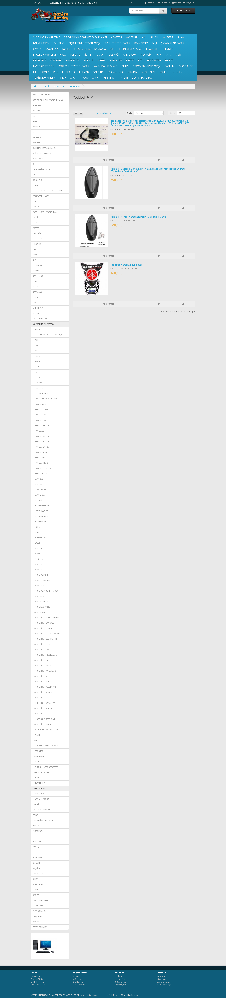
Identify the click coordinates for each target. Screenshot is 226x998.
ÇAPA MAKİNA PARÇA (172, 43)
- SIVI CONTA (38, 756)
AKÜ (144, 37)
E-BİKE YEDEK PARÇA (130, 48)
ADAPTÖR (116, 37)
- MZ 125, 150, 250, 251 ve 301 (46, 729)
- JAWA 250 (38, 479)
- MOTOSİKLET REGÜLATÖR (44, 687)
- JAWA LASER (39, 495)
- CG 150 (37, 377)
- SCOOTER (38, 751)
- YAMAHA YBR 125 (41, 799)
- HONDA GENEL (40, 452)
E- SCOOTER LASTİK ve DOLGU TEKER (94, 48)
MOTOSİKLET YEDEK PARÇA (74, 66)
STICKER (177, 72)
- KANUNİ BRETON (41, 505)
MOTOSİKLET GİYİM (44, 66)
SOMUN (164, 72)
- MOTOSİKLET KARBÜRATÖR (45, 671)
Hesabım (161, 976)
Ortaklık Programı (122, 982)
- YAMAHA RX (39, 793)
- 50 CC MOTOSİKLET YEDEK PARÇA (47, 335)
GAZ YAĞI (114, 54)
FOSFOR (100, 54)
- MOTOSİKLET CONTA (42, 628)
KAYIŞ (168, 54)
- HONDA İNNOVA (41, 457)
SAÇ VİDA (98, 72)
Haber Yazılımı (79, 985)
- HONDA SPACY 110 (42, 468)
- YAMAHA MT (39, 788)
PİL (34, 72)
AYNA (181, 37)
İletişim (76, 976)
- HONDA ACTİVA (40, 409)
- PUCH (36, 735)
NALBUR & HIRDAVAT (105, 66)
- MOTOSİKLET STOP (41, 713)
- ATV (35, 351)
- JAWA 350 (38, 484)
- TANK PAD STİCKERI (42, 772)
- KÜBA (36, 532)
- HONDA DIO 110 (41, 441)
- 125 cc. (37, 329)
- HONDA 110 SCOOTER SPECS (45, 399)
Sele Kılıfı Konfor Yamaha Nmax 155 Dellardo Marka (138, 216)
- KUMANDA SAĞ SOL (42, 537)
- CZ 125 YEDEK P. (40, 393)
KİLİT (178, 54)
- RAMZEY (37, 740)
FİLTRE (87, 54)
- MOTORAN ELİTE (40, 601)
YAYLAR (123, 77)
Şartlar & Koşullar (38, 985)
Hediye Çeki (120, 979)
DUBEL (66, 48)
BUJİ (154, 43)
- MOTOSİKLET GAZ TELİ (43, 660)
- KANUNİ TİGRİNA (41, 516)
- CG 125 (37, 372)
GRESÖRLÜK (129, 54)
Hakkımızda (35, 976)
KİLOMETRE (39, 60)
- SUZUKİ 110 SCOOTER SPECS (45, 767)
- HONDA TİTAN (40, 473)
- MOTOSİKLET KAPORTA (43, 665)
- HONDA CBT (39, 431)
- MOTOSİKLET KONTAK (43, 681)
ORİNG (125, 66)
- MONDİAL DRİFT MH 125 (44, 580)
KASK (158, 54)
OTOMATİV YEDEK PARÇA (147, 66)
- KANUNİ (37, 500)
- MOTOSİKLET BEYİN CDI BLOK (46, 617)
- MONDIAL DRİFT (40, 575)
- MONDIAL (38, 569)
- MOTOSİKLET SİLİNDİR (42, 692)
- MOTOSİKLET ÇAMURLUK (44, 623)
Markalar (118, 976)
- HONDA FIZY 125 (41, 447)
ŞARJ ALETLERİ (115, 72)
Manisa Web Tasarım (111, 995)
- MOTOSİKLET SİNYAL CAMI (44, 703)
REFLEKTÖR (68, 72)
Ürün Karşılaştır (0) (103, 113)
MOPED (169, 60)
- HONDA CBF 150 (41, 425)
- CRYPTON (38, 383)
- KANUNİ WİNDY (40, 521)
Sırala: (129, 113)
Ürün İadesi (77, 979)
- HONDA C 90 (39, 420)
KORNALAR (116, 60)
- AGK (35, 340)
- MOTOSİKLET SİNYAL (42, 697)
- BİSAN (36, 356)
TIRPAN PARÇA (68, 77)
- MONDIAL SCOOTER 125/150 (45, 591)
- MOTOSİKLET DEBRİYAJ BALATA (46, 633)
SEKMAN (132, 72)
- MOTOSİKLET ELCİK (41, 644)
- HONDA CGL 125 (41, 436)
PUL (55, 72)
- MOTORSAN (39, 612)
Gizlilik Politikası (37, 982)
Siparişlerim (162, 979)
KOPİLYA (88, 60)
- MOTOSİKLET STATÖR (42, 708)
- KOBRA (37, 527)
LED (140, 60)
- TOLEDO (37, 777)
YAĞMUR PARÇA (89, 77)
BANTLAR (59, 43)
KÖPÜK (101, 60)
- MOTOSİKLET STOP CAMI (44, 719)
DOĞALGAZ (52, 48)
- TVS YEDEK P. (39, 783)
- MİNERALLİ (38, 548)
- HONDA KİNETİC (40, 463)
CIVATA (37, 48)
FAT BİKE (75, 54)
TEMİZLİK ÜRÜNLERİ (44, 77)
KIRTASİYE (55, 60)
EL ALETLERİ (153, 48)
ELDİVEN (168, 48)
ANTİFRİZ (168, 37)
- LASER (36, 543)
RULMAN (84, 72)
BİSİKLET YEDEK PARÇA (117, 43)
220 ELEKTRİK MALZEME (46, 37)
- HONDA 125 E (39, 404)
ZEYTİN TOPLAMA (142, 77)
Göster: (173, 113)
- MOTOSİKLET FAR (41, 649)
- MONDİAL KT (39, 585)
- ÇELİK (36, 367)
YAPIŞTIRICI (108, 77)
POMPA (45, 72)
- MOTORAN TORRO (41, 607)
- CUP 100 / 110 (39, 388)
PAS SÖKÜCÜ (186, 66)
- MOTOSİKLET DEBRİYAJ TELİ (45, 639)
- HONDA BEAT (39, 415)
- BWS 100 (37, 361)
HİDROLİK (146, 54)
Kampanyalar (120, 985)
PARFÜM (169, 66)
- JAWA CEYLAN (39, 489)
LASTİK (130, 60)
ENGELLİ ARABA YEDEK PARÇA (49, 54)
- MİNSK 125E (38, 559)
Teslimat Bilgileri (37, 979)
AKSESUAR (132, 37)
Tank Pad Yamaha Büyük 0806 (126, 264)
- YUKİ (36, 804)
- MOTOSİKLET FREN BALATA (45, 655)
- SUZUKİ (37, 761)
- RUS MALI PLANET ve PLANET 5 (46, 745)
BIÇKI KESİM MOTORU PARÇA (85, 43)
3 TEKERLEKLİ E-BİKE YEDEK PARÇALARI (85, 37)
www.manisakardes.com (91, 995)
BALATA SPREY (41, 43)
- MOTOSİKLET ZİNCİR (42, 724)
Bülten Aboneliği (164, 985)
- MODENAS (38, 564)
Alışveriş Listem (163, 982)
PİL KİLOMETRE (38, 842)
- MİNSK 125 (38, 553)
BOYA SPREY (141, 43)
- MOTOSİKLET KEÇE (41, 676)
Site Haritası (78, 982)
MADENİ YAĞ (154, 60)
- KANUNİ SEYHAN (40, 511)
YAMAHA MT (75, 86)
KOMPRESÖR (73, 60)
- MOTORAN (38, 596)
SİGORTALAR (148, 72)
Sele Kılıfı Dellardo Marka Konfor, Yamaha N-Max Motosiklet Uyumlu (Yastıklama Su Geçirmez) (147, 170)
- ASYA (36, 345)
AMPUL (155, 37)
